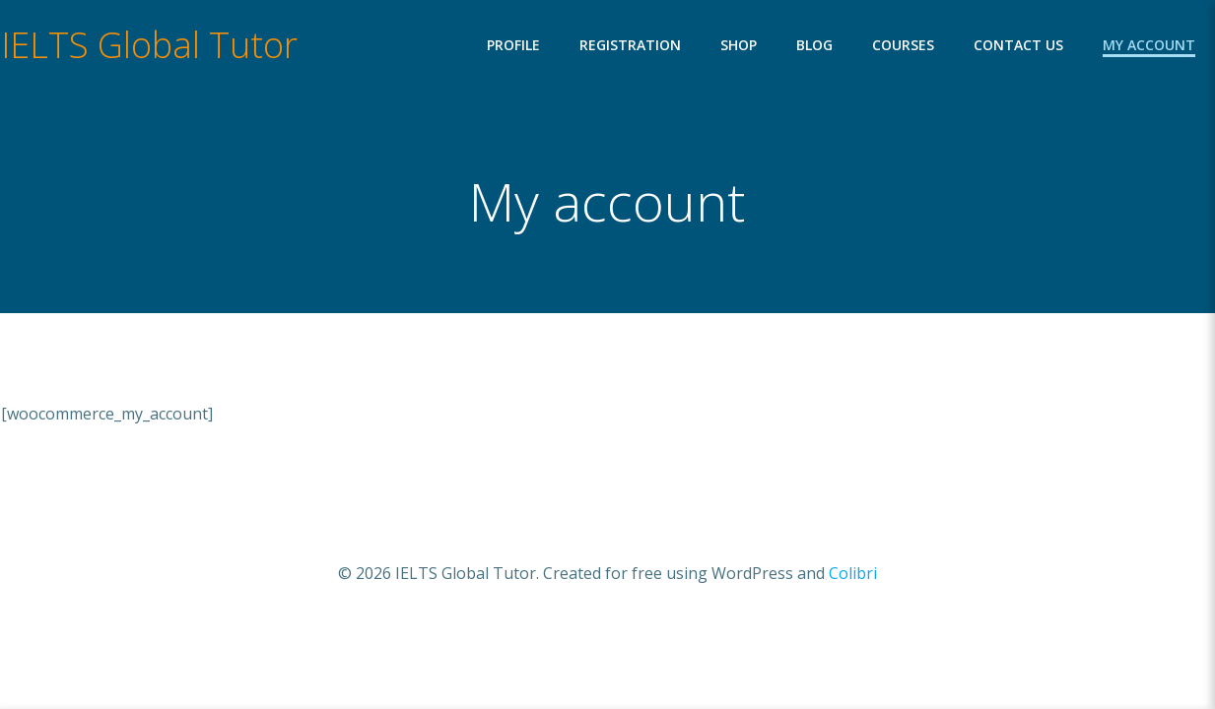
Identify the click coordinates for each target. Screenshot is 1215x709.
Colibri (853, 573)
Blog (814, 44)
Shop (738, 44)
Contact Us (1018, 44)
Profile (513, 44)
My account (1149, 44)
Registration (630, 44)
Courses (903, 44)
